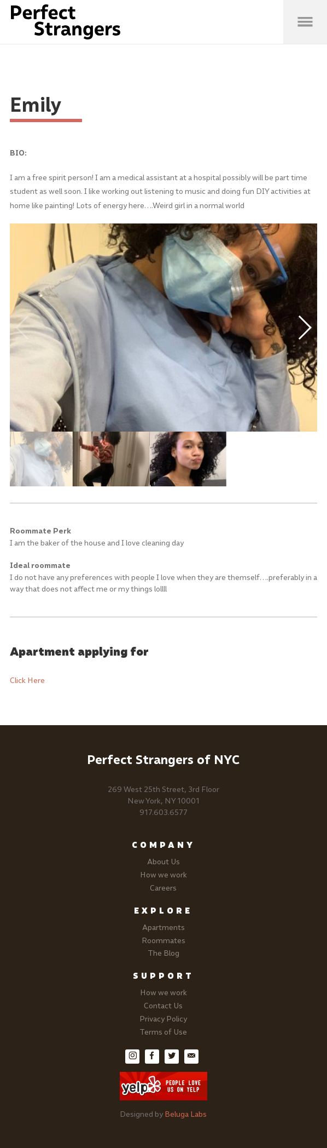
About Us (163, 861)
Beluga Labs (186, 1114)
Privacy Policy (163, 1019)
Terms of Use (163, 1032)
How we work (163, 875)
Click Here (27, 680)
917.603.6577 (163, 812)
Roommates (163, 940)
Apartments (163, 927)
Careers (163, 888)
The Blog (163, 953)
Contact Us (163, 1006)
